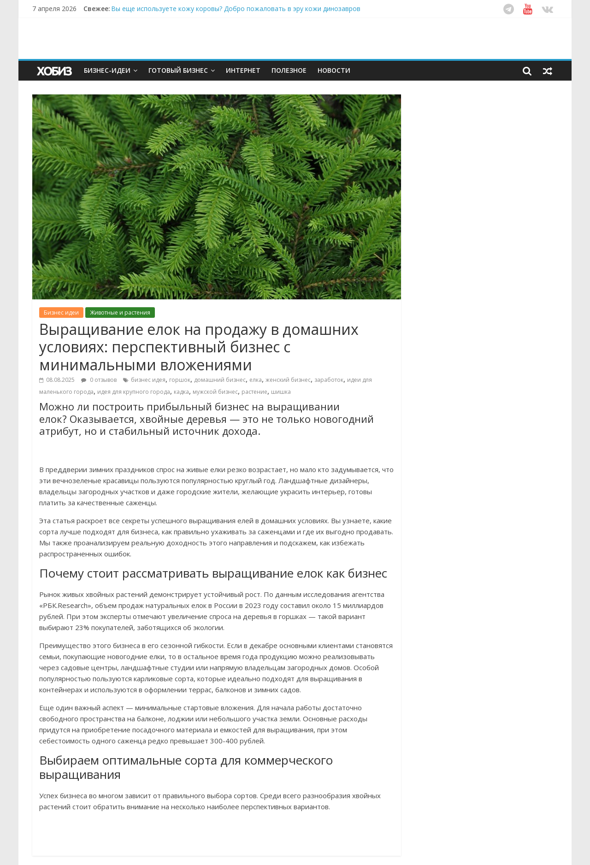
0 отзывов (99, 380)
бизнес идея (148, 380)
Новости (334, 70)
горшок (179, 380)
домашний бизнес (220, 380)
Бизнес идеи (61, 312)
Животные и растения (120, 312)
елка (255, 380)
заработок (328, 380)
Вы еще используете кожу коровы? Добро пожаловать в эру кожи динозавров (235, 8)
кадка (181, 392)
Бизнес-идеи (107, 70)
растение (254, 392)
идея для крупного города (133, 392)
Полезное (289, 70)
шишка (281, 392)
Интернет (243, 70)
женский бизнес (288, 380)
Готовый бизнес (178, 70)
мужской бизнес (215, 392)
